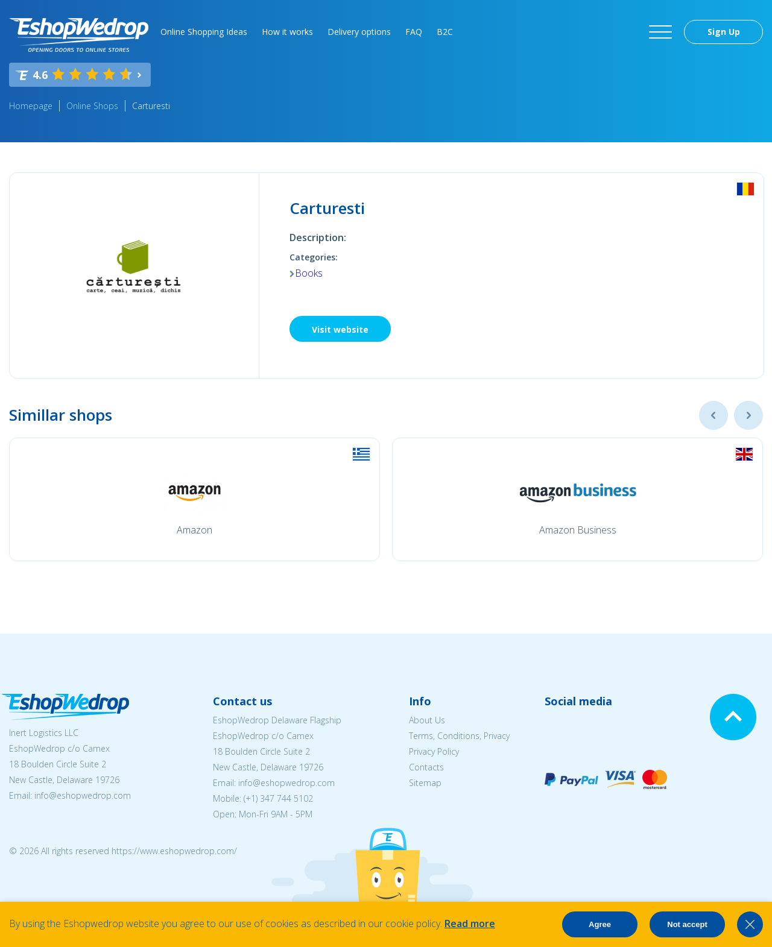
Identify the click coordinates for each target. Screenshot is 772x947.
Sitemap (425, 782)
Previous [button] (713, 415)
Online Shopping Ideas (203, 31)
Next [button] (748, 415)
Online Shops (92, 106)
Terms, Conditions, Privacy (459, 735)
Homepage (30, 106)
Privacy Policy (434, 751)
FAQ (413, 31)
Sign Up (723, 31)
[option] (194, 499)
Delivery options (359, 31)
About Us (427, 720)
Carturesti (151, 106)
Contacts (426, 767)
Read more (470, 923)
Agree (600, 924)
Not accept (687, 924)
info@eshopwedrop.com (82, 795)
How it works (287, 31)
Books (309, 273)
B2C (445, 31)
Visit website (340, 329)
